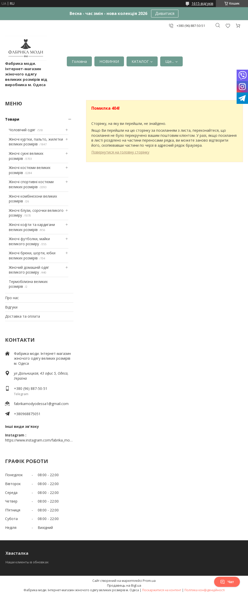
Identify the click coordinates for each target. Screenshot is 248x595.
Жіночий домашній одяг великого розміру (29, 270)
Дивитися (164, 13)
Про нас (12, 297)
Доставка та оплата (22, 316)
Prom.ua (149, 580)
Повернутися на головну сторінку (120, 152)
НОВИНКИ (109, 61)
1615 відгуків (202, 3)
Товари (12, 119)
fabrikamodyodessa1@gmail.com (41, 403)
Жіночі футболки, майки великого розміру (29, 241)
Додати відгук (228, 26)
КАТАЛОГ (140, 61)
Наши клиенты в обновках (27, 562)
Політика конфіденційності (204, 590)
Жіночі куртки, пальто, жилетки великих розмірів (36, 142)
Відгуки (11, 307)
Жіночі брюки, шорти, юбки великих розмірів (32, 255)
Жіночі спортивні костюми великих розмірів (31, 184)
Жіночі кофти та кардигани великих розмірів (32, 227)
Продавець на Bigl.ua (124, 585)
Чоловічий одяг (22, 129)
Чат (227, 582)
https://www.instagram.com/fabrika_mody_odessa (39, 440)
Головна (79, 61)
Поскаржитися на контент (161, 590)
